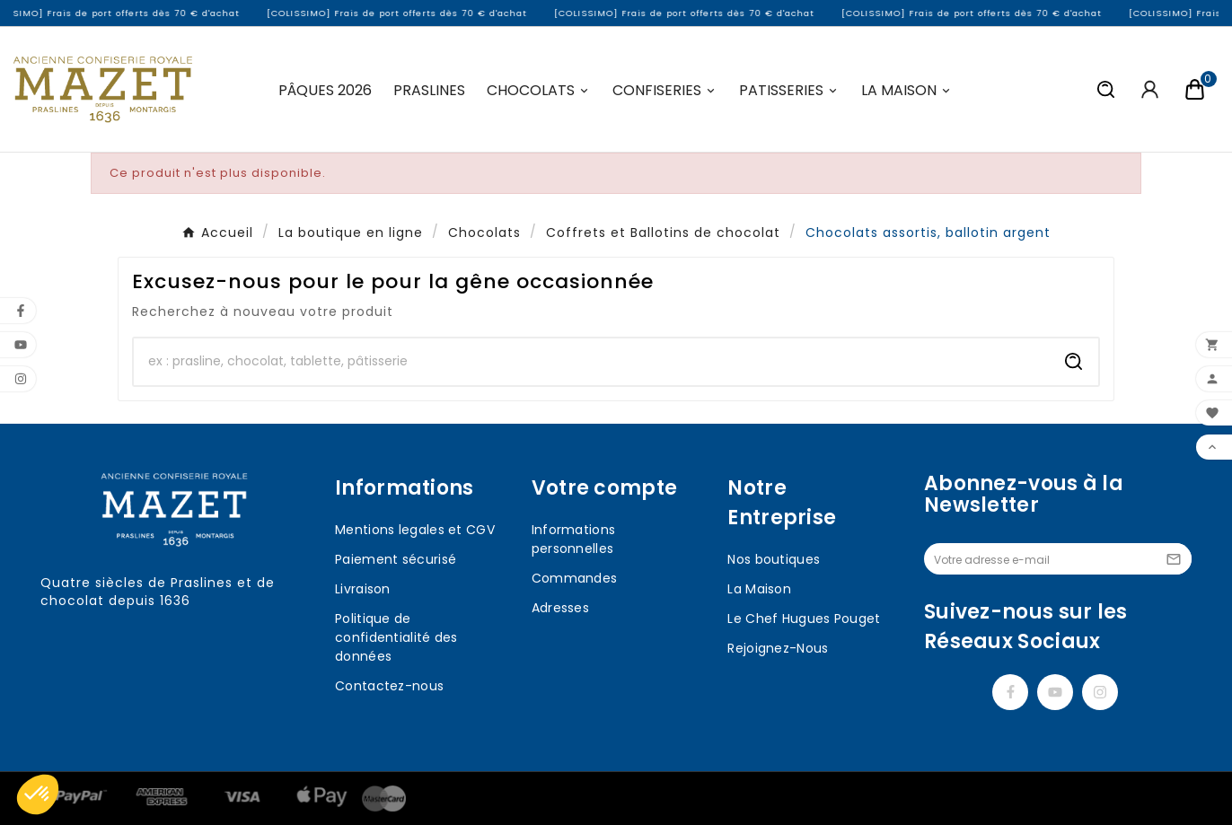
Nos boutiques (773, 559)
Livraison (363, 589)
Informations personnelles (574, 539)
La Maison (759, 589)
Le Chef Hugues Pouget (803, 619)
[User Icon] (1150, 89)
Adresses (560, 608)
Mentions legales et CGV (415, 530)
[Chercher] (592, 361)
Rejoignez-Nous (777, 648)
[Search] (1074, 362)
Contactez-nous (389, 686)
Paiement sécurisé (395, 559)
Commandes (575, 578)
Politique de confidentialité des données (396, 637)
